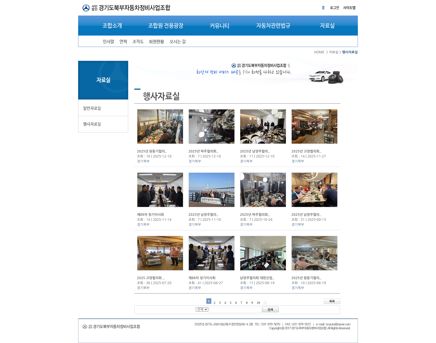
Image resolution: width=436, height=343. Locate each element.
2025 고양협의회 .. (151, 278)
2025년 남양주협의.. (255, 151)
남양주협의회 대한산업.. (257, 278)
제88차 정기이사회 (202, 278)
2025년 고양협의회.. (306, 151)
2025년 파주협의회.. (203, 151)
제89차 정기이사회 (150, 214)
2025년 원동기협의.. (152, 151)
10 (258, 303)
